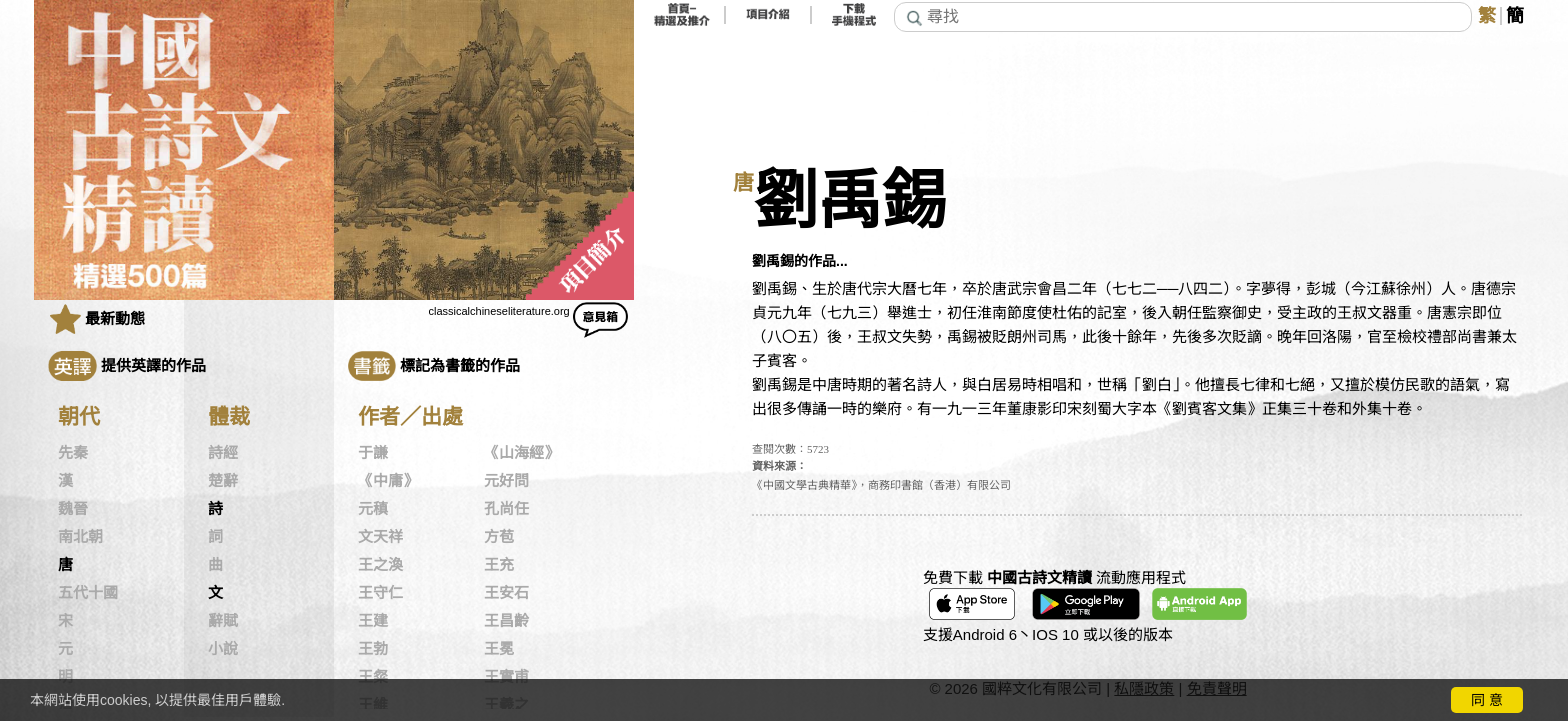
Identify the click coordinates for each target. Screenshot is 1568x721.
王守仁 (380, 593)
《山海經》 (521, 453)
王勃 (373, 649)
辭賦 (223, 621)
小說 (223, 649)
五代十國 (88, 593)
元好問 (506, 481)
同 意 (1487, 700)
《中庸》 (388, 481)
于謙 (373, 453)
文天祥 (380, 537)
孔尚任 (506, 509)
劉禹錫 (850, 201)
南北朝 (80, 537)
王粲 (373, 677)
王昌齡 (506, 621)
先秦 (73, 453)
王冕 (499, 649)
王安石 (506, 593)
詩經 (223, 453)
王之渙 (380, 565)
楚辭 (223, 481)
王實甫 (506, 677)
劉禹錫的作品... (800, 261)
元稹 (373, 509)
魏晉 (73, 509)
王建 (373, 621)
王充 (499, 565)
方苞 (499, 537)
